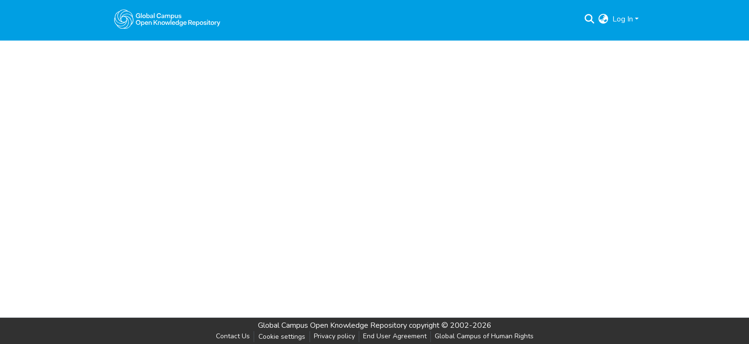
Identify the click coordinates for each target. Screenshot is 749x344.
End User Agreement (395, 336)
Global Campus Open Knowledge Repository (332, 325)
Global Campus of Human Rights (484, 336)
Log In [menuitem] (622, 19)
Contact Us (233, 336)
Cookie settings (281, 336)
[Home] (167, 19)
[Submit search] (590, 19)
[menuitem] (604, 19)
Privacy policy (334, 336)
